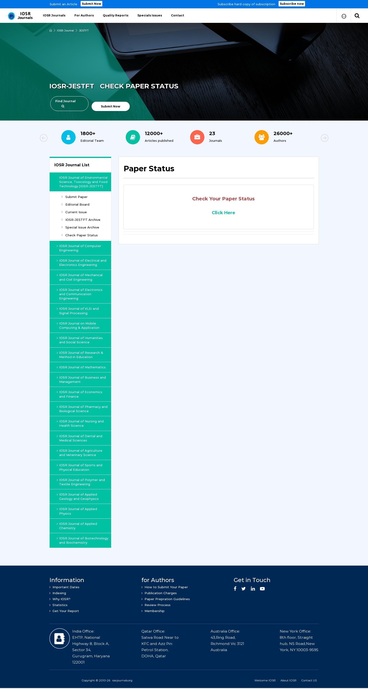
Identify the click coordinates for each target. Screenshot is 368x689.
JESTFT (84, 30)
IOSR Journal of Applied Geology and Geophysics (78, 496)
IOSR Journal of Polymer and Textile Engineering (81, 482)
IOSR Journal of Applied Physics (77, 511)
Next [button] (308, 138)
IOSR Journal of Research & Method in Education (80, 355)
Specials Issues (149, 15)
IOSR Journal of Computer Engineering (79, 248)
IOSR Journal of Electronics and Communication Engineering (80, 294)
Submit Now (91, 3)
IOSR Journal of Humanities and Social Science (80, 340)
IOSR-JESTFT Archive (81, 220)
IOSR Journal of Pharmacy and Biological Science (82, 409)
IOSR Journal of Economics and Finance (79, 394)
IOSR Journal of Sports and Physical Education (79, 467)
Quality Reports (115, 15)
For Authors (84, 15)
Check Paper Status (80, 235)
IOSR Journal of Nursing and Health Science (80, 423)
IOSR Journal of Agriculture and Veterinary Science (79, 453)
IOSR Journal (65, 30)
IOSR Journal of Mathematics (81, 367)
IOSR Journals (54, 15)
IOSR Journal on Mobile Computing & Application (78, 325)
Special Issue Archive (80, 227)
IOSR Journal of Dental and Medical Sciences (79, 438)
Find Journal (65, 103)
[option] (184, 4)
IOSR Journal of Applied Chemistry (77, 526)
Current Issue (74, 212)
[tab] (219, 171)
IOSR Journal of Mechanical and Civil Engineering (80, 277)
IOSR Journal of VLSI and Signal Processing (78, 311)
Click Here (223, 212)
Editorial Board (75, 204)
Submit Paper (75, 197)
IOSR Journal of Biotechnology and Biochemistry (82, 540)
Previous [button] (60, 138)
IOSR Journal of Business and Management (81, 379)
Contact (177, 15)
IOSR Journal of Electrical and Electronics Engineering (81, 262)
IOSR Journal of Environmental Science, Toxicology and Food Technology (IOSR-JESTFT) (83, 182)
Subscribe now (292, 3)
